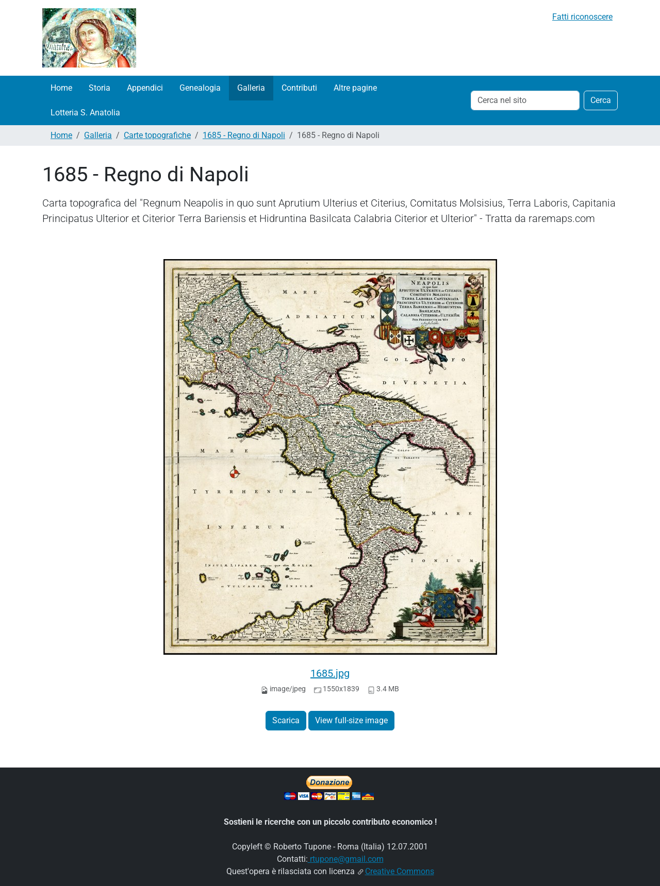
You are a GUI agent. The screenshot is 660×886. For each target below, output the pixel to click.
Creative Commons (399, 871)
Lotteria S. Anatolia (85, 112)
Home (61, 88)
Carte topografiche (157, 135)
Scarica (286, 720)
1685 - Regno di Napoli (244, 135)
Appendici (145, 88)
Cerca (600, 100)
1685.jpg (330, 673)
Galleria (251, 88)
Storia (99, 88)
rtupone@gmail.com (346, 859)
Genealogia (200, 88)
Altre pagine (355, 88)
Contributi (299, 88)
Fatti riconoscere (582, 17)
